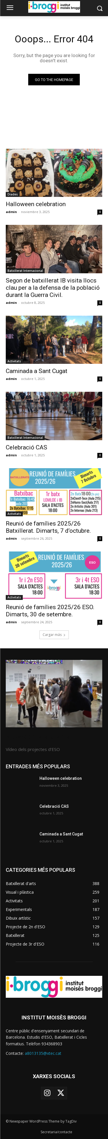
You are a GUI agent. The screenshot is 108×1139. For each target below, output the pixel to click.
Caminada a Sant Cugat (36, 371)
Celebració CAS (26, 447)
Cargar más (54, 634)
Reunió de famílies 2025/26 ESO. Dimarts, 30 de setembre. (50, 611)
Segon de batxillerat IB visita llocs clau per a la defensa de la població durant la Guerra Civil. (53, 287)
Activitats (14, 361)
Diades (12, 194)
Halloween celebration (36, 204)
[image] (54, 694)
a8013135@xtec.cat (43, 1053)
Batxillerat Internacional (25, 271)
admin (11, 212)
